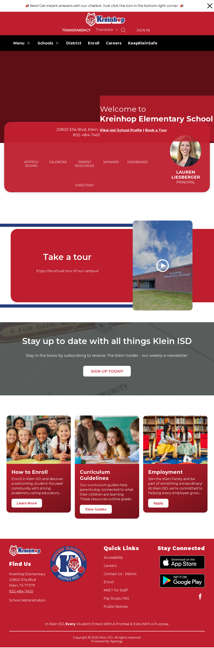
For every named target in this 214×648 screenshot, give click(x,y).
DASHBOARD (137, 162)
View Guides (96, 510)
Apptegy (116, 642)
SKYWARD (111, 162)
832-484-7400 (21, 592)
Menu (22, 43)
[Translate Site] (107, 29)
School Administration (27, 601)
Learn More (27, 504)
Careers (113, 43)
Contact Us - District (120, 575)
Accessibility (113, 558)
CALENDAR (58, 162)
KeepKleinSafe (142, 43)
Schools (49, 43)
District (73, 43)
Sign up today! (107, 371)
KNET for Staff (116, 591)
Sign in (143, 30)
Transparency (76, 30)
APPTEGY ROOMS (31, 164)
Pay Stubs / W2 (116, 599)
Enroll (93, 43)
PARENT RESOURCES (84, 164)
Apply (158, 504)
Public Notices (116, 607)
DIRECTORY (84, 185)
